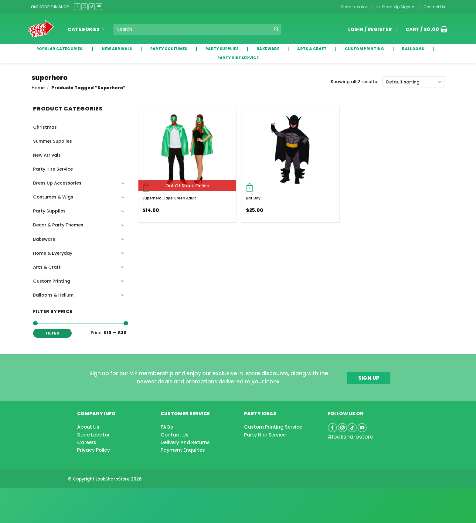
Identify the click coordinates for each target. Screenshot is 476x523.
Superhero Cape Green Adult (169, 198)
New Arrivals (47, 155)
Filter (52, 333)
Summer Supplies (52, 141)
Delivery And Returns (185, 442)
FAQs (167, 426)
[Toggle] (123, 183)
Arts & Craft (47, 267)
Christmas (45, 127)
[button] (424, 29)
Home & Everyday (52, 253)
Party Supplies (49, 211)
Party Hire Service (53, 169)
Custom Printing (51, 281)
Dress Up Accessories (57, 183)
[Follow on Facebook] (77, 6)
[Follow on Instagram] (84, 6)
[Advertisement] (48, 496)
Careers (86, 442)
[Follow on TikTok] (91, 6)
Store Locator (354, 7)
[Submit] (276, 29)
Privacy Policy (93, 450)
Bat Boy (253, 198)
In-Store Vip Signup (395, 7)
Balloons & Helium (53, 295)
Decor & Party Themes (58, 225)
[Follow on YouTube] (99, 6)
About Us (88, 426)
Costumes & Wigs (53, 197)
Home (38, 88)
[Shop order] (413, 81)
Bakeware (44, 239)
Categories (86, 29)
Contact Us (434, 7)
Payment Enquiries (183, 450)
